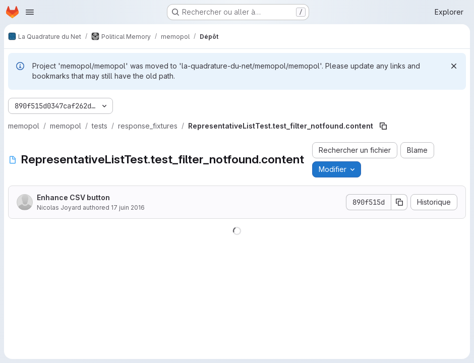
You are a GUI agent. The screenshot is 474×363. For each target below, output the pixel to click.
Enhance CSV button (73, 197)
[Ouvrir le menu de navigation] (30, 12)
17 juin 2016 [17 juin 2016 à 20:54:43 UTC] (128, 207)
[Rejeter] (454, 66)
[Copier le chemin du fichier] (383, 126)
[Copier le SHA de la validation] (399, 202)
